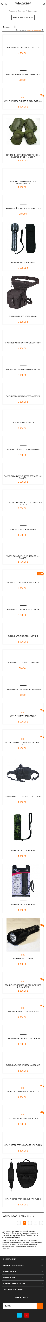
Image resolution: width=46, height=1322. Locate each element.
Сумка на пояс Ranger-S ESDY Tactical (23, 101)
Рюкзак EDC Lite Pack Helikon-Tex (23, 609)
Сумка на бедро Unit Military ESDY (23, 1092)
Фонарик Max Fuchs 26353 (23, 905)
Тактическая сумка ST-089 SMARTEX (23, 396)
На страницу (18, 1216)
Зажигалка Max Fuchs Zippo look (23, 663)
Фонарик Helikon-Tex (23, 958)
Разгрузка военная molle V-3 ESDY (23, 48)
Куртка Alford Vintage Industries (23, 583)
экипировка (31, 1233)
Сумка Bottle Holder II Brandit (23, 636)
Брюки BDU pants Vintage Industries (23, 343)
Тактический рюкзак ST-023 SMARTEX (23, 449)
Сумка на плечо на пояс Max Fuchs (23, 1065)
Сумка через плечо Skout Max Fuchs (23, 1199)
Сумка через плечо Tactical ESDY (23, 1012)
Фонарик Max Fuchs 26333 (23, 262)
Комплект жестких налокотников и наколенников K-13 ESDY (23, 156)
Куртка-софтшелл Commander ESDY (23, 369)
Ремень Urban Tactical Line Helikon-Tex (23, 744)
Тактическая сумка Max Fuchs (23, 1118)
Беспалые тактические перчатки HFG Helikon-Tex (23, 986)
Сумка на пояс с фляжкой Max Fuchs (23, 797)
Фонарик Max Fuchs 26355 (23, 851)
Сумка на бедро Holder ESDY (23, 316)
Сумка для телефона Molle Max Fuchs (23, 74)
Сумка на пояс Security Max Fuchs (23, 1038)
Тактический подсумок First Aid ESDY (23, 208)
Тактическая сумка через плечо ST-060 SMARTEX (23, 504)
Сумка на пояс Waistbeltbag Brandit (23, 689)
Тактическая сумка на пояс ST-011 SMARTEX (23, 557)
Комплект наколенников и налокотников (23, 183)
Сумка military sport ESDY (23, 716)
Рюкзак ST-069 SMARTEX (23, 423)
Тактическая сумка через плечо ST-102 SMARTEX (23, 477)
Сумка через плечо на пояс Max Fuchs (23, 1145)
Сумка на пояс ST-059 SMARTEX (22, 529)
